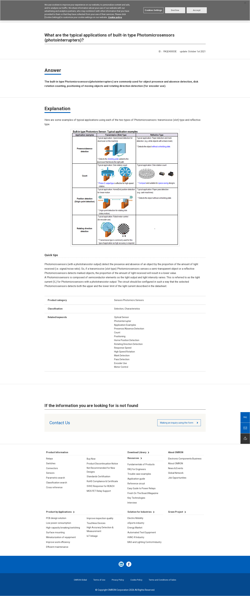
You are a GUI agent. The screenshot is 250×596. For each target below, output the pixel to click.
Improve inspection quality (100, 518)
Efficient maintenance (57, 547)
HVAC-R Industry (135, 537)
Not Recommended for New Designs (101, 470)
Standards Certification (98, 476)
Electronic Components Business (184, 458)
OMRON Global (80, 580)
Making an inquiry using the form (176, 422)
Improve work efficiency (58, 542)
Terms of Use (99, 580)
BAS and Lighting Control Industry (144, 542)
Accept (196, 10)
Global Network (175, 473)
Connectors (52, 468)
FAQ (245, 417)
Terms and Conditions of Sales (162, 580)
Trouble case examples (139, 474)
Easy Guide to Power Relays (141, 488)
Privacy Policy (118, 580)
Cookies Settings (153, 10)
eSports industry (135, 523)
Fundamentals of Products (141, 464)
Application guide (136, 478)
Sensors (50, 473)
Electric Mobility (135, 518)
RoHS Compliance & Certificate (102, 481)
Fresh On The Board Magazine (142, 493)
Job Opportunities (177, 477)
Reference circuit (136, 483)
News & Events (175, 468)
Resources (133, 458)
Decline (175, 10)
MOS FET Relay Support (99, 491)
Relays (49, 458)
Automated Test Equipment (141, 532)
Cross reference (54, 487)
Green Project (175, 512)
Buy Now (91, 458)
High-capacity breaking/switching (63, 527)
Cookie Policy (136, 580)
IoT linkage (92, 536)
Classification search (56, 482)
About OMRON (175, 463)
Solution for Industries (139, 512)
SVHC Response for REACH (100, 486)
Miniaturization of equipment (61, 537)
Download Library (136, 452)
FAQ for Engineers (136, 469)
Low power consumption (58, 523)
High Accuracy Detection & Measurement (100, 529)
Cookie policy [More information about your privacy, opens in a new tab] (115, 17)
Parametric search (55, 477)
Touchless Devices (96, 523)
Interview (132, 502)
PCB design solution (56, 518)
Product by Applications (59, 512)
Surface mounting (55, 532)
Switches (50, 463)
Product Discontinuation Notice (102, 463)
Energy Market (134, 527)
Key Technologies (136, 498)
